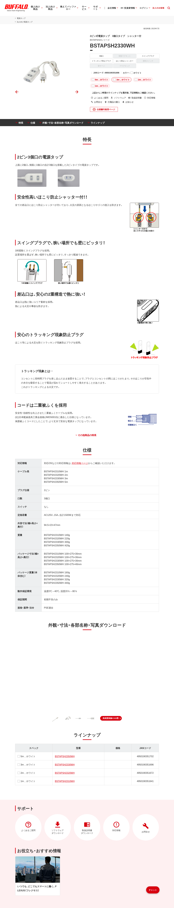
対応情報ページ (79, 463)
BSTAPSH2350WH (64, 756)
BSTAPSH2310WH (64, 781)
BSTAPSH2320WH (64, 772)
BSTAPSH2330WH (64, 764)
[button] (111, 718)
